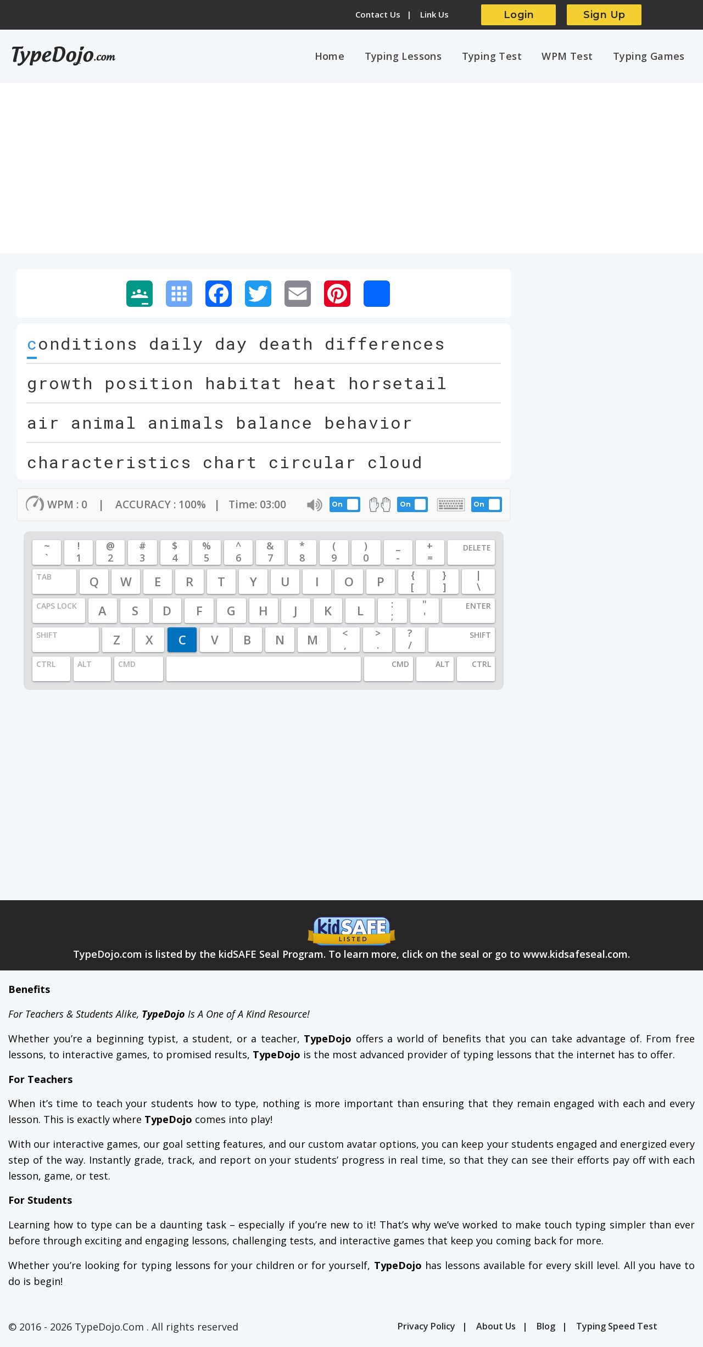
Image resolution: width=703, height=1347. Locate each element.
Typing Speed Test (616, 1328)
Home (340, 56)
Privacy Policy (426, 1328)
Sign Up (604, 15)
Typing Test (498, 56)
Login (519, 15)
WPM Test (570, 56)
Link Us (434, 14)
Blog (546, 1328)
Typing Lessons (411, 56)
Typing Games (650, 56)
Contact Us (377, 14)
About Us (496, 1328)
